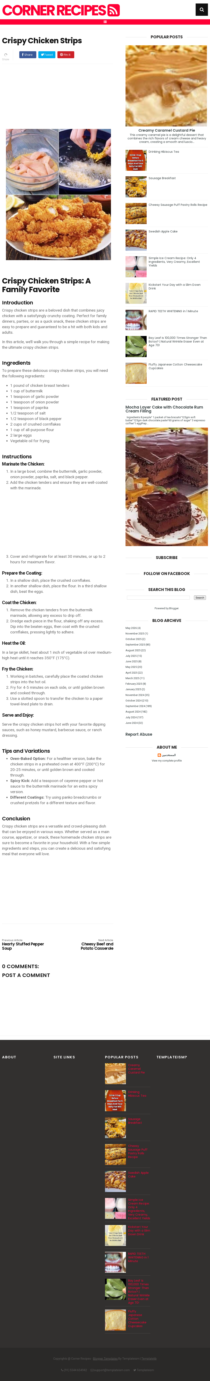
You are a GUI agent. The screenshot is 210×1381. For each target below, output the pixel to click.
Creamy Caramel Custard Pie (166, 130)
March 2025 (132, 678)
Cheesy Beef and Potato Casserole (91, 945)
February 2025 (134, 683)
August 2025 (133, 650)
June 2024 (132, 722)
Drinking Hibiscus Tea (164, 152)
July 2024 (131, 717)
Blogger (173, 608)
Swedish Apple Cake (163, 231)
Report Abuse (139, 734)
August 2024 (133, 711)
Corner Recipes (60, 10)
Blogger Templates (105, 1358)
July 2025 (131, 655)
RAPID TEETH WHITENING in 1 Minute (173, 311)
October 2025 (134, 639)
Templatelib (149, 1358)
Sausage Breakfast (162, 178)
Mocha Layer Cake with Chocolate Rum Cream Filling (164, 409)
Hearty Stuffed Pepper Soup (24, 945)
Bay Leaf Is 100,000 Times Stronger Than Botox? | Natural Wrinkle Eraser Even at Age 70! (178, 341)
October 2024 (134, 700)
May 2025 (131, 666)
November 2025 (135, 633)
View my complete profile (167, 760)
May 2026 (131, 628)
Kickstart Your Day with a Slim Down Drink (175, 286)
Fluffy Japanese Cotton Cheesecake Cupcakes (175, 366)
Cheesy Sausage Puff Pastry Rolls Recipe (178, 205)
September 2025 (135, 644)
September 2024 (135, 706)
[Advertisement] (61, 95)
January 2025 (133, 689)
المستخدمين (169, 755)
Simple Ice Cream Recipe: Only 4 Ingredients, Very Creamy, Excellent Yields (174, 262)
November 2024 (135, 695)
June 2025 (132, 661)
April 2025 (131, 672)
